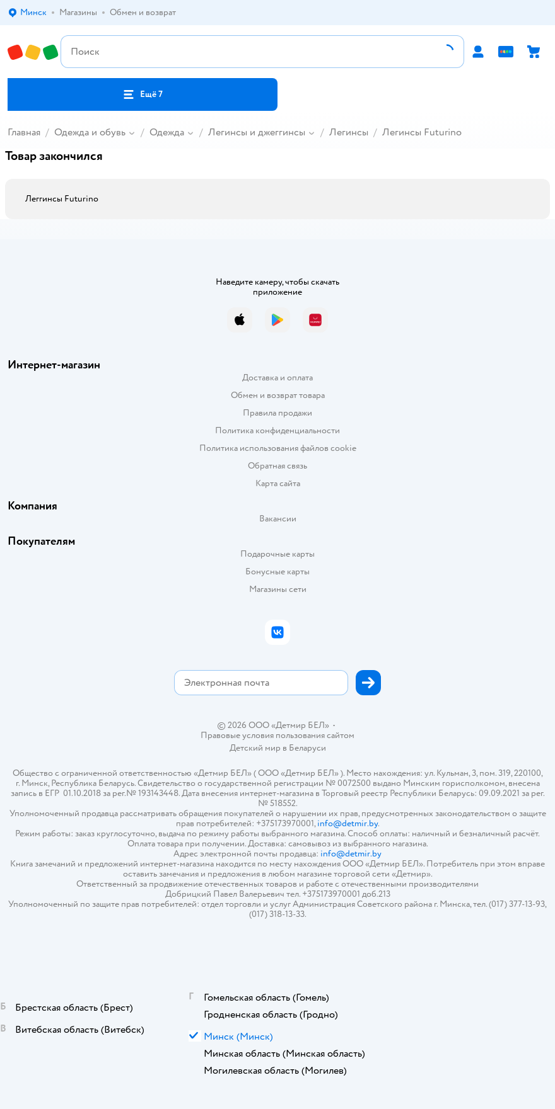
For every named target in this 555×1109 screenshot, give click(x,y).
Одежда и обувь (90, 132)
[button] (143, 94)
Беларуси (307, 747)
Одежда (166, 132)
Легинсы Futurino (422, 132)
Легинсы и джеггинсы (256, 132)
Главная (24, 132)
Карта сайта (277, 483)
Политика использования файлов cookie (277, 448)
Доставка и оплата (277, 377)
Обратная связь (277, 465)
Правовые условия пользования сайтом (277, 736)
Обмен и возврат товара (278, 395)
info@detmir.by (347, 823)
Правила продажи (277, 412)
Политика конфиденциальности (277, 430)
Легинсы (348, 132)
